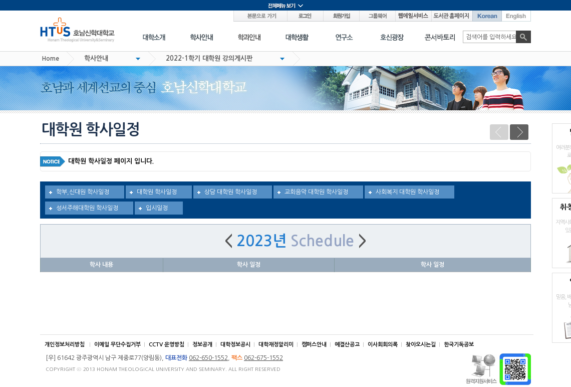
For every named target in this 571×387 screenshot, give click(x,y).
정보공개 (202, 344)
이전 (499, 132)
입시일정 (157, 208)
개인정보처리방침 (65, 344)
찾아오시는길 (421, 344)
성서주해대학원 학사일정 (87, 208)
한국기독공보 (459, 344)
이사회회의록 (383, 344)
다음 (519, 132)
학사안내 (96, 58)
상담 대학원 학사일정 (230, 192)
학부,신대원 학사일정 (82, 192)
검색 (523, 37)
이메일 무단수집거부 (117, 344)
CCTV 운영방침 (166, 344)
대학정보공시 (235, 344)
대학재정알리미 (276, 344)
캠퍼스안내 (314, 344)
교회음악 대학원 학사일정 (316, 192)
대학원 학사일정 (157, 192)
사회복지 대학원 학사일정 (407, 192)
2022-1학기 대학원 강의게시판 (209, 58)
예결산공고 (347, 344)
